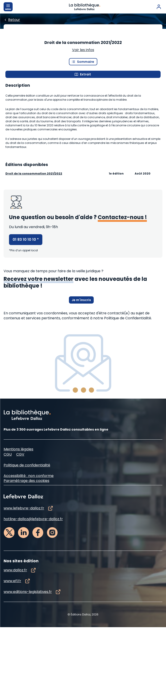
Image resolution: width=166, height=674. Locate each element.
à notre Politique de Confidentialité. (121, 365)
